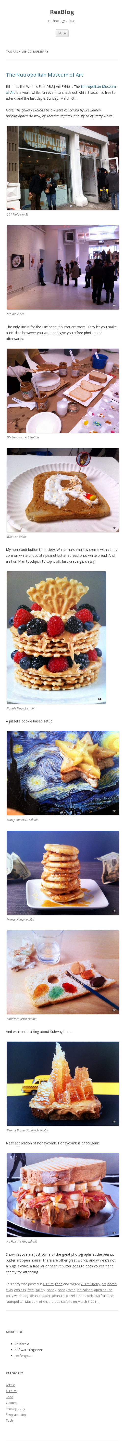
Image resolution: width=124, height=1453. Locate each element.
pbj (26, 1295)
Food (58, 1284)
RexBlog (62, 12)
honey (51, 1290)
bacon (112, 1284)
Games (11, 1402)
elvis (9, 1290)
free (30, 1290)
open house (103, 1290)
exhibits (20, 1290)
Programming (16, 1414)
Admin (10, 1385)
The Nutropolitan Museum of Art (44, 74)
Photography (15, 1408)
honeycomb (66, 1290)
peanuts (58, 1295)
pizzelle (71, 1295)
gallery (40, 1290)
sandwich (86, 1295)
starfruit (101, 1295)
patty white (14, 1295)
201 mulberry (90, 1284)
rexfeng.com (24, 1355)
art (104, 1284)
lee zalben (85, 1290)
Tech (9, 1420)
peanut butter (40, 1295)
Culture (48, 1284)
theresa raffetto (60, 1301)
